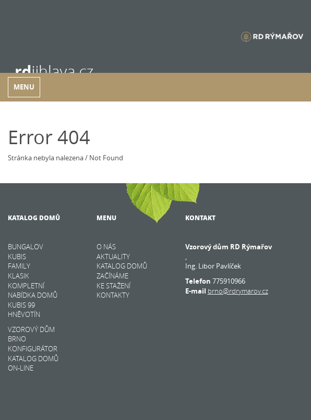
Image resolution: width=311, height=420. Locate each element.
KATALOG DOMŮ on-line (33, 363)
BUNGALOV (25, 246)
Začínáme (112, 276)
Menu (24, 87)
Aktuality (113, 256)
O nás (106, 246)
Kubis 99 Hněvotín (24, 310)
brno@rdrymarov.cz (238, 291)
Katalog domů (122, 266)
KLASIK (18, 276)
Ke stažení (113, 285)
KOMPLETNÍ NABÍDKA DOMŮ (32, 290)
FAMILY (19, 266)
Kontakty (113, 295)
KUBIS (17, 256)
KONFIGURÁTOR (32, 348)
